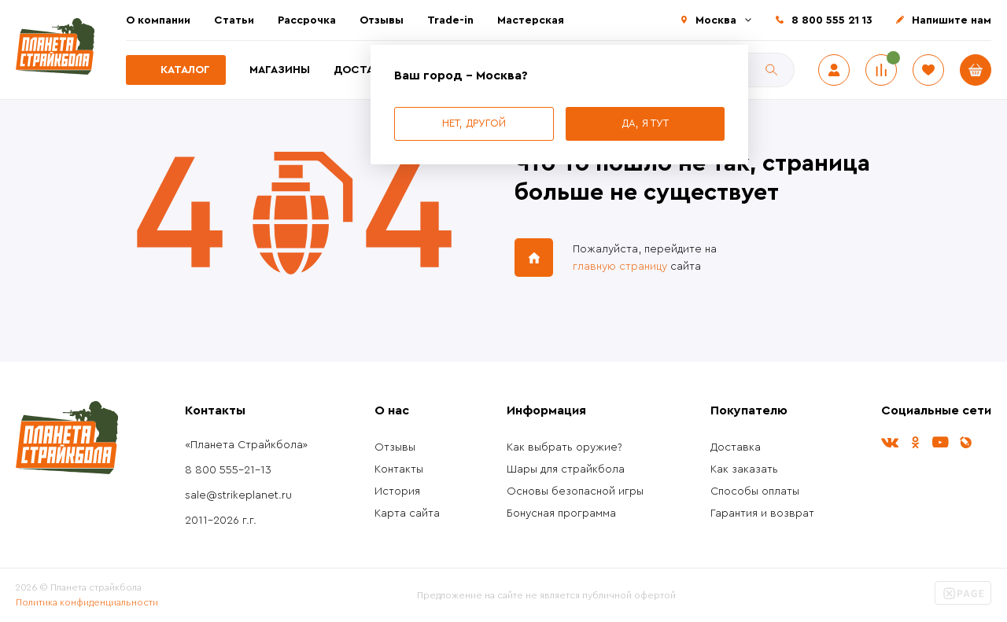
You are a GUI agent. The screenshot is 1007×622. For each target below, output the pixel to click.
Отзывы (382, 20)
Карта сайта (407, 513)
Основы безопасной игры (575, 491)
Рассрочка (307, 20)
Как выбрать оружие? (564, 447)
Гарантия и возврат (762, 513)
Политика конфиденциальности (87, 602)
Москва (715, 20)
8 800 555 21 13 (831, 20)
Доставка (364, 69)
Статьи (234, 20)
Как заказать (744, 469)
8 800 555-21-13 (228, 470)
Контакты (398, 469)
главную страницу (620, 266)
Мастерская (530, 20)
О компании (158, 20)
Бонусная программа (561, 513)
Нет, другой (474, 123)
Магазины (279, 69)
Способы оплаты (754, 491)
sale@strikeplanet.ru (238, 495)
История (397, 491)
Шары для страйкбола (566, 469)
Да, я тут (645, 123)
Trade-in (450, 20)
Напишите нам (951, 20)
